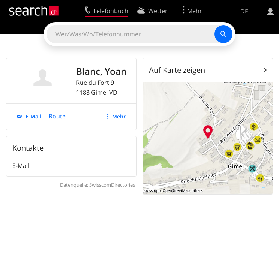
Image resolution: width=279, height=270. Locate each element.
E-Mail (33, 116)
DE (244, 11)
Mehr (119, 116)
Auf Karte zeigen (177, 70)
